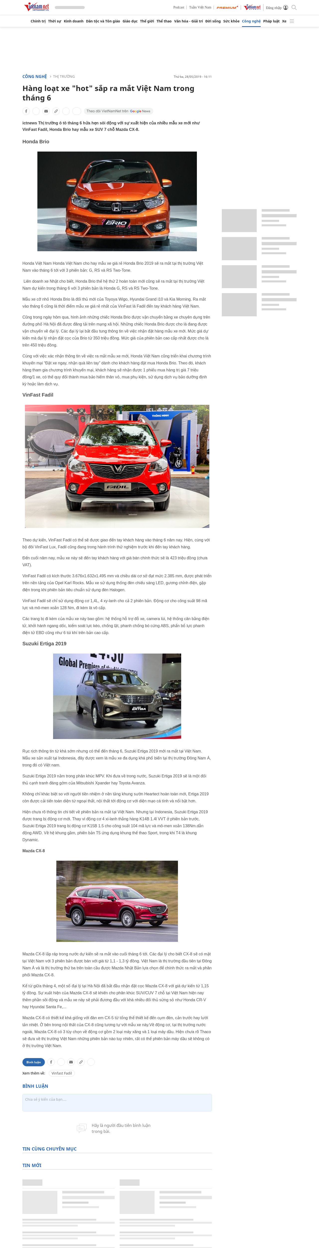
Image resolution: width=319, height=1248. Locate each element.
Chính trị (38, 21)
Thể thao (164, 21)
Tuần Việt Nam (200, 7)
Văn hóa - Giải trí (188, 21)
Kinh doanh (73, 21)
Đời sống (213, 21)
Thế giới (147, 21)
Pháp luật (271, 21)
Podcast (178, 7)
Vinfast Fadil (62, 1073)
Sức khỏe (231, 21)
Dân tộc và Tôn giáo (103, 21)
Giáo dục (130, 21)
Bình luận (33, 1062)
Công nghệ (251, 21)
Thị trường (64, 76)
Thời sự (54, 21)
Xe (284, 21)
